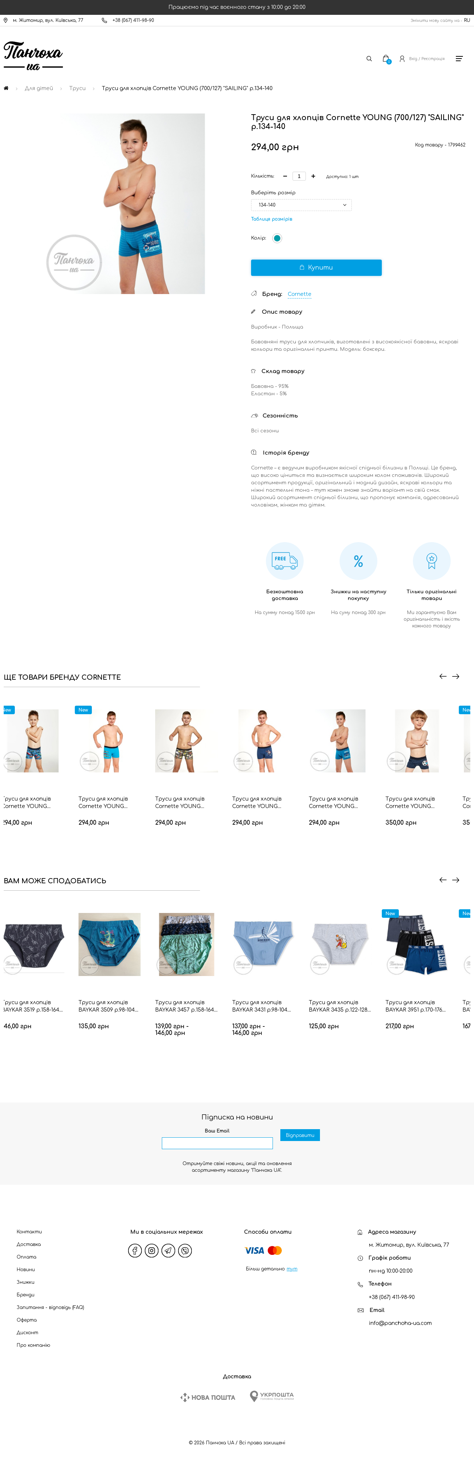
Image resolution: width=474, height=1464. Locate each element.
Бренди (25, 1295)
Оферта (27, 1320)
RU (467, 20)
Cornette (299, 294)
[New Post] (207, 1397)
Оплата (26, 1257)
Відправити (300, 1143)
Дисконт (27, 1332)
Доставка (29, 1244)
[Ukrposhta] (272, 1396)
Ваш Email (217, 1131)
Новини (26, 1269)
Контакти (29, 1231)
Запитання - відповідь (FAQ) (50, 1307)
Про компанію (33, 1345)
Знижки (25, 1282)
